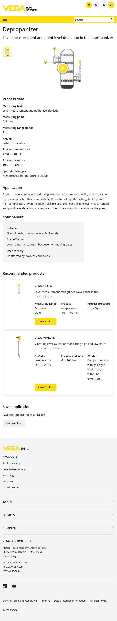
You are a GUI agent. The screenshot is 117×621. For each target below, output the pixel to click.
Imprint (45, 600)
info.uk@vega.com (13, 566)
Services (9, 515)
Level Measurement (14, 469)
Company (9, 528)
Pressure (8, 481)
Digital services (11, 487)
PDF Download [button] (13, 423)
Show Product (45, 321)
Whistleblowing (98, 600)
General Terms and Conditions (20, 600)
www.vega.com (11, 570)
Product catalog (11, 463)
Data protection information (70, 600)
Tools (7, 502)
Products (10, 456)
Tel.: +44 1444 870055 (15, 562)
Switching (8, 475)
